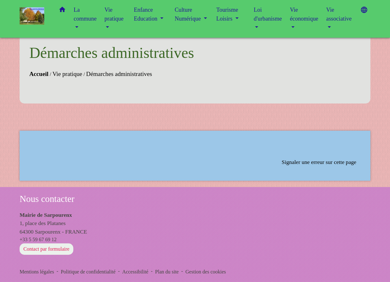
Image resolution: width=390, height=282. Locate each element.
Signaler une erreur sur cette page (319, 162)
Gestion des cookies (206, 271)
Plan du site (167, 271)
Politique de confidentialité (88, 271)
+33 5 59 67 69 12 (38, 239)
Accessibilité (135, 271)
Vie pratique (67, 74)
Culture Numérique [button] (188, 14)
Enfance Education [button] (146, 14)
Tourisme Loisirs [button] (227, 14)
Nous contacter (47, 199)
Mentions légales (37, 271)
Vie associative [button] (339, 14)
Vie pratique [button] (114, 14)
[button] (62, 11)
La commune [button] (85, 14)
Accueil (39, 74)
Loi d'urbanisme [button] (268, 14)
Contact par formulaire (46, 249)
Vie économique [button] (304, 14)
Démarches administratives (119, 74)
